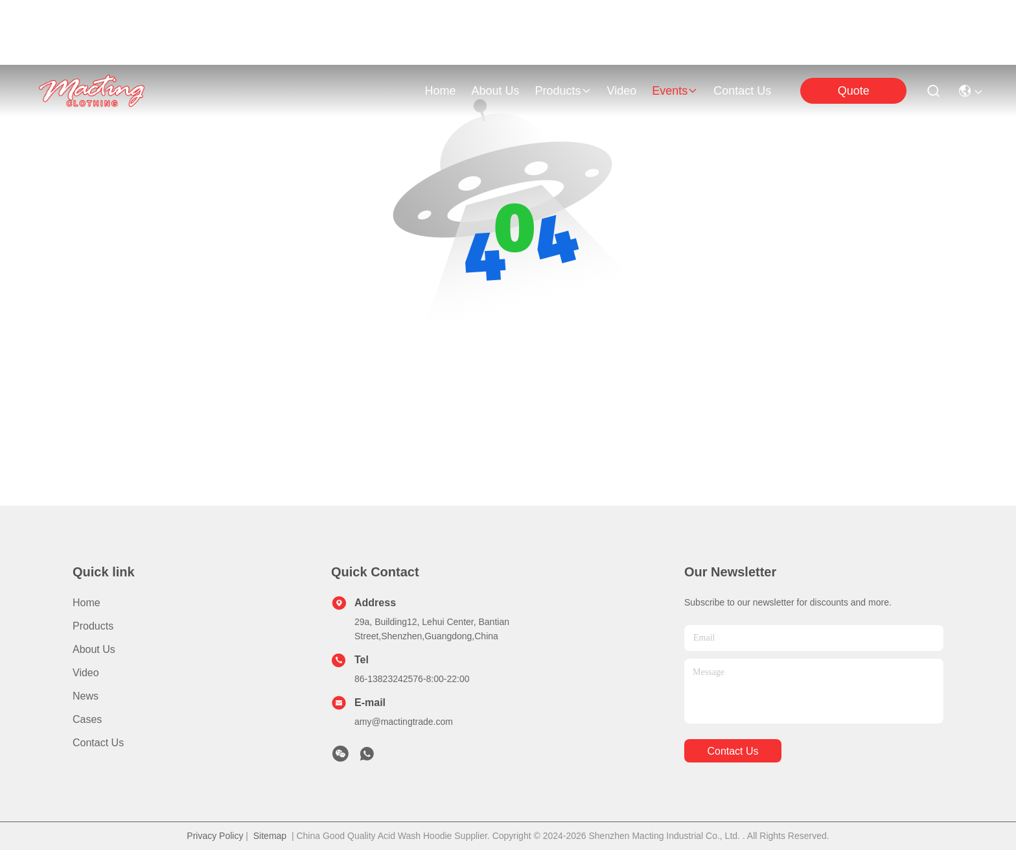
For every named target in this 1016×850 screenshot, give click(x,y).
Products (93, 626)
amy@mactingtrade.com (403, 721)
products (563, 90)
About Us (94, 649)
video (622, 90)
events (675, 90)
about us (495, 90)
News (85, 696)
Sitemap (269, 836)
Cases (87, 719)
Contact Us (98, 742)
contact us (742, 90)
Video (86, 672)
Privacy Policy (215, 836)
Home (440, 90)
